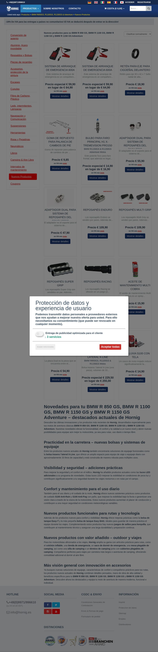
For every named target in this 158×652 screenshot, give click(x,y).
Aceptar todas (110, 346)
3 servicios (53, 337)
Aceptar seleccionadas (45, 347)
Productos (31, 8)
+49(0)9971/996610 (17, 2)
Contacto (75, 8)
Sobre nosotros (53, 8)
